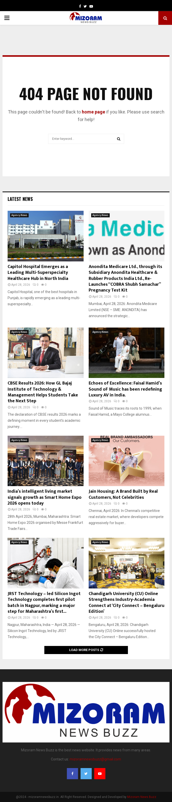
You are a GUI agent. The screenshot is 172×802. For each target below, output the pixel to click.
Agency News (19, 215)
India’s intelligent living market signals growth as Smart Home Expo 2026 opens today (45, 497)
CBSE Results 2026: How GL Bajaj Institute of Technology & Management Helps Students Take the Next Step (43, 392)
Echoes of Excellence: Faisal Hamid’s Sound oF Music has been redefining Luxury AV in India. (125, 389)
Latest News (20, 199)
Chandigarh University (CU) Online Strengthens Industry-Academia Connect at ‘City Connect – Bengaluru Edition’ (126, 602)
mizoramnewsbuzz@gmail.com (95, 759)
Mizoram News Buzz (141, 797)
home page (93, 111)
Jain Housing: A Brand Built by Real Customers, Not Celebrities (123, 494)
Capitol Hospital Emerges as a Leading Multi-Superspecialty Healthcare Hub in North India (38, 272)
